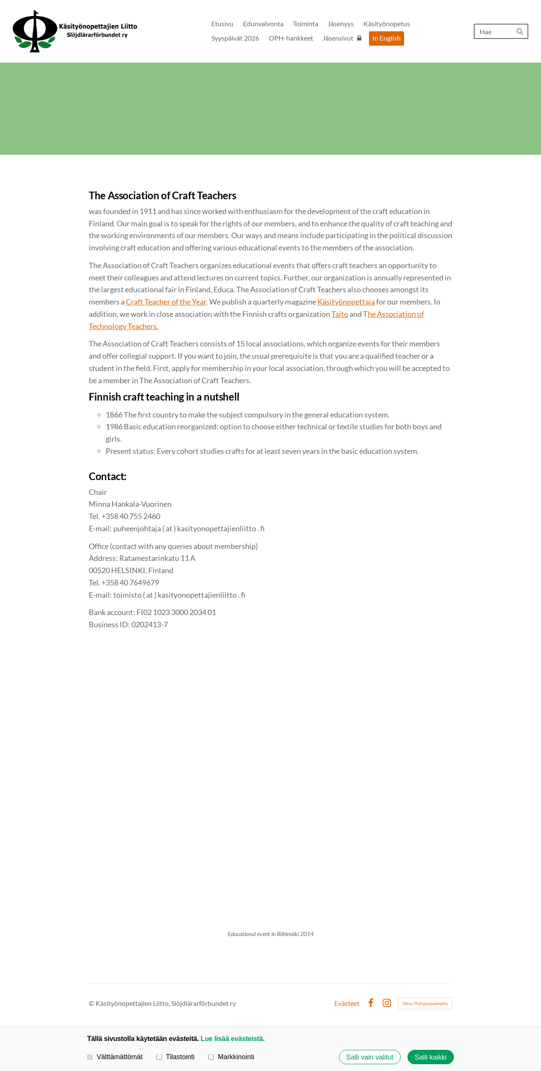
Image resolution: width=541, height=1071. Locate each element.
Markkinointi (231, 1056)
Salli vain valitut (369, 1057)
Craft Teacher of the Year (166, 301)
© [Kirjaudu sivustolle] (92, 1003)
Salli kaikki (431, 1057)
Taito (339, 314)
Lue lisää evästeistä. (233, 1038)
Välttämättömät (115, 1056)
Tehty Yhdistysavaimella (425, 1003)
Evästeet (347, 1003)
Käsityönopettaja (346, 301)
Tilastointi (175, 1056)
